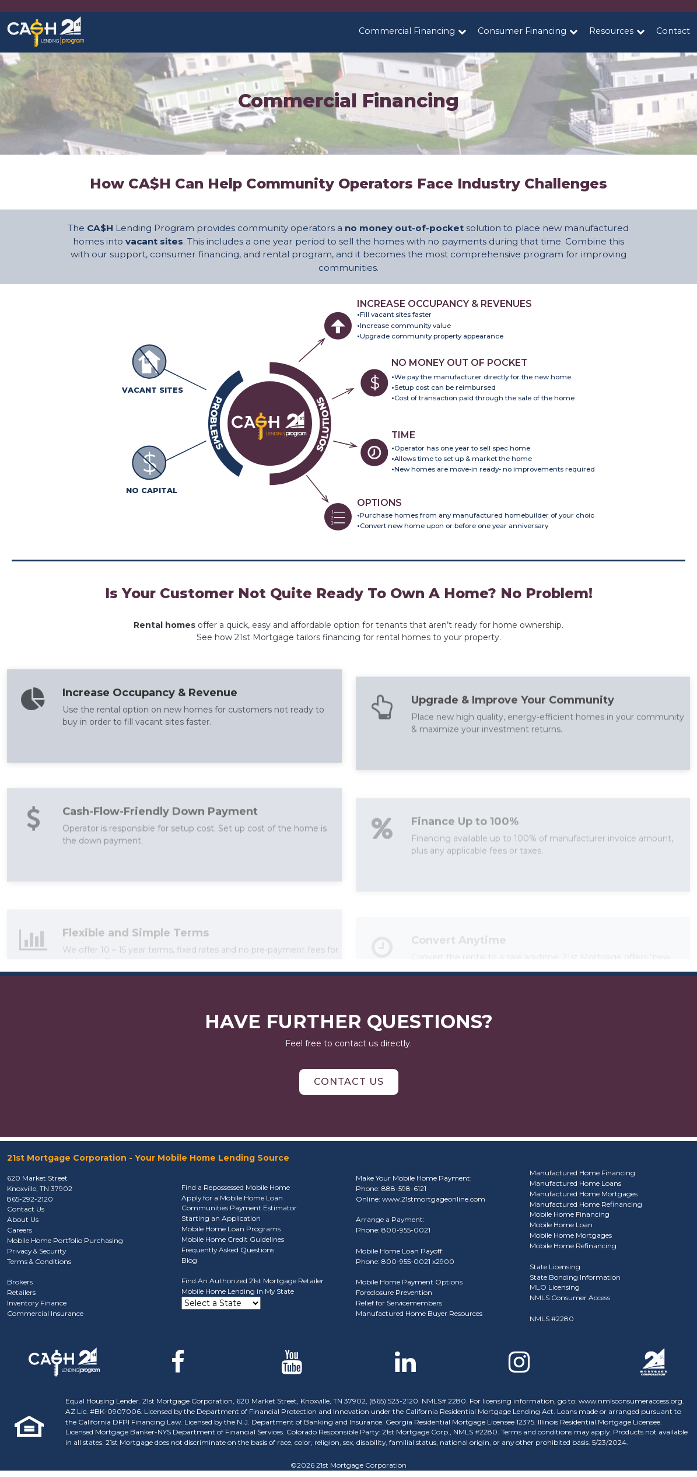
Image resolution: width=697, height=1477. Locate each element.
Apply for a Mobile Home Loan (232, 1197)
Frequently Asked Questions (227, 1249)
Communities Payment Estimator (239, 1207)
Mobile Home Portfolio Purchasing (65, 1240)
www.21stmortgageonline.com (433, 1199)
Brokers (20, 1281)
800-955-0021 (405, 1229)
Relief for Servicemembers (399, 1302)
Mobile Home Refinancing (573, 1245)
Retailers (21, 1292)
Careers (19, 1229)
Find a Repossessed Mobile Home (235, 1187)
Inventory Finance (36, 1302)
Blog (189, 1260)
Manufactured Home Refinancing (586, 1204)
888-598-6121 (403, 1188)
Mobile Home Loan (561, 1224)
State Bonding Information (575, 1277)
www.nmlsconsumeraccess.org (630, 1400)
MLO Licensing (555, 1287)
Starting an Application (221, 1218)
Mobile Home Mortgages (571, 1235)
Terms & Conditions (39, 1261)
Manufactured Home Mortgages (584, 1193)
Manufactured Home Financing (582, 1172)
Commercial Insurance (45, 1313)
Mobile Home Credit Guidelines (232, 1239)
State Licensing (555, 1266)
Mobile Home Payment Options (409, 1281)
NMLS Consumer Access (570, 1297)
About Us (22, 1219)
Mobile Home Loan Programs (231, 1228)
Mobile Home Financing (570, 1214)
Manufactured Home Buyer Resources (419, 1313)
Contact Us (349, 1081)
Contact (673, 31)
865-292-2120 (30, 1199)
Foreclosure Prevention (394, 1292)
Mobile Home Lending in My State (237, 1291)
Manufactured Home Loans (575, 1183)
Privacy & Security (36, 1250)
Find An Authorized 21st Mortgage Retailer (252, 1280)
